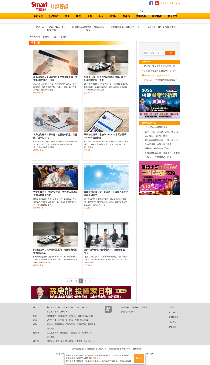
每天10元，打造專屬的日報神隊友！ (160, 80)
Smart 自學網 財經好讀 (60, 7)
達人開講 (89, 316)
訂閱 (170, 53)
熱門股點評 (51, 316)
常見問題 (137, 349)
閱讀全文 (38, 93)
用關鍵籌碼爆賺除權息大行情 (124, 27)
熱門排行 (54, 16)
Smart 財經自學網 (40, 7)
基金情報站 (51, 307)
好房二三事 (51, 320)
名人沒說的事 (52, 333)
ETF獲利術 (79, 316)
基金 (67, 16)
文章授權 (126, 349)
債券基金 (64, 311)
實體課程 (125, 307)
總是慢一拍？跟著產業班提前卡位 (159, 66)
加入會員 (171, 322)
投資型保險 (70, 324)
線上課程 (143, 307)
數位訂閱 (172, 16)
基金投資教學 (63, 307)
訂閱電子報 (171, 317)
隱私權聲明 (114, 349)
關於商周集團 (78, 349)
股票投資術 (63, 316)
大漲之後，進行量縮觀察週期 (161, 27)
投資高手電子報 (128, 311)
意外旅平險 (81, 324)
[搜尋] (157, 10)
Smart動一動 (88, 341)
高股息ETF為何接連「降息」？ (159, 148)
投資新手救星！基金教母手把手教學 (160, 70)
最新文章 (38, 16)
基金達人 (86, 307)
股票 (78, 16)
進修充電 (78, 341)
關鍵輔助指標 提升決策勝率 (156, 75)
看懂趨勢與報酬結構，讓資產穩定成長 (88, 28)
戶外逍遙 (60, 341)
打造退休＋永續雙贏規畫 (156, 127)
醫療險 (50, 324)
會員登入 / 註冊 (167, 3)
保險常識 (91, 324)
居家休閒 (51, 341)
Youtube (170, 312)
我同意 (139, 358)
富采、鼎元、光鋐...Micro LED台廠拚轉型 (51, 28)
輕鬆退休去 (76, 333)
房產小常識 (74, 320)
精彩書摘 (156, 16)
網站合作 (102, 349)
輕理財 (113, 16)
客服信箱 (171, 327)
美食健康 (69, 341)
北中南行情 (63, 320)
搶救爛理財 (64, 333)
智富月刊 (171, 307)
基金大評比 (76, 307)
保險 (100, 16)
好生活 (126, 16)
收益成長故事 (52, 311)
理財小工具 (87, 333)
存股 (71, 316)
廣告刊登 (91, 349)
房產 (89, 16)
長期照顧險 (59, 324)
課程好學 (141, 16)
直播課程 (134, 307)
